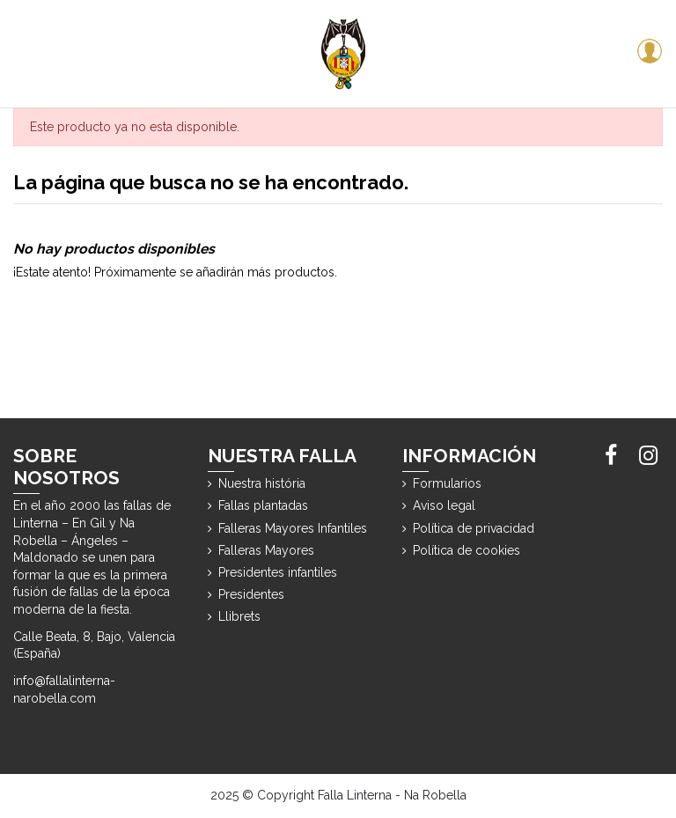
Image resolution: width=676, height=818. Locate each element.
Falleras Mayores (266, 550)
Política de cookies (466, 550)
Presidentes (251, 594)
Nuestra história (261, 483)
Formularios (447, 483)
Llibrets (239, 616)
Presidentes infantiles (277, 572)
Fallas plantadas (263, 505)
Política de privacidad (473, 528)
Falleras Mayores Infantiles (292, 528)
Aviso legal (444, 505)
